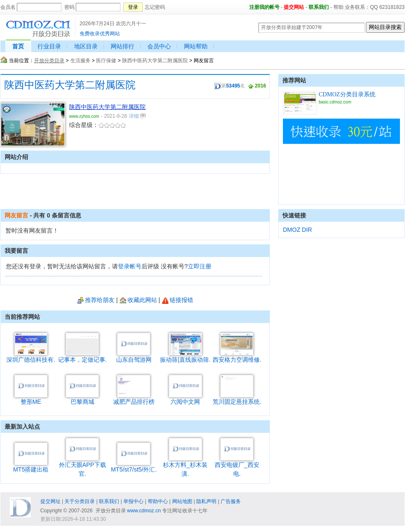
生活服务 (80, 61)
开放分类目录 (49, 61)
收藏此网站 (138, 300)
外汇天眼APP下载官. (82, 466)
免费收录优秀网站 (100, 34)
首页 (18, 46)
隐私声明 (206, 501)
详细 (137, 116)
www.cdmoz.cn (144, 511)
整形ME (31, 398)
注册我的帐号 (264, 7)
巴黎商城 (82, 398)
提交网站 (294, 7)
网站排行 (122, 46)
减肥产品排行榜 (134, 398)
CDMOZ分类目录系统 (347, 94)
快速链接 (294, 215)
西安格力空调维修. (237, 356)
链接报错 (177, 300)
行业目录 (49, 46)
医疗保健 (106, 61)
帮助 (338, 7)
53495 (233, 86)
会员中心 (159, 46)
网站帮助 (196, 46)
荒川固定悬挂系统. (237, 398)
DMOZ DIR (297, 229)
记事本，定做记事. (82, 356)
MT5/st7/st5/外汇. (134, 466)
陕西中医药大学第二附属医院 (155, 61)
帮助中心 (158, 501)
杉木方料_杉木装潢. (185, 466)
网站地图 (182, 501)
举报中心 (133, 501)
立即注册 (199, 266)
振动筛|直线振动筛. (185, 356)
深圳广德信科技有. (30, 356)
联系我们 (319, 7)
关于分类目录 (79, 501)
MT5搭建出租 (30, 466)
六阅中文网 (185, 398)
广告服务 (231, 501)
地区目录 (86, 46)
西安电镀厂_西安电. (237, 466)
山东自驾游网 (134, 356)
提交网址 (50, 501)
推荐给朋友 (96, 300)
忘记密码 (155, 7)
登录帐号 (129, 266)
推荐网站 (294, 80)
